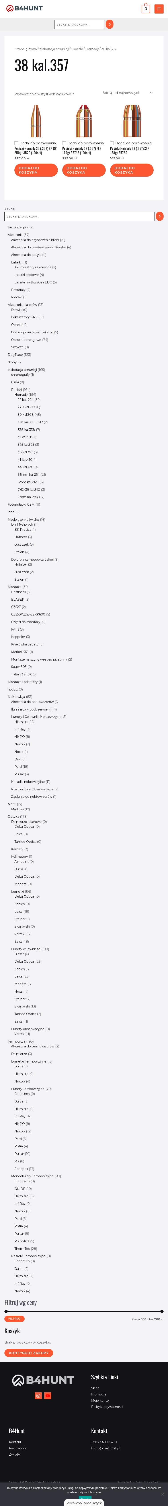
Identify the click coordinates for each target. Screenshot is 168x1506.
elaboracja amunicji (54, 49)
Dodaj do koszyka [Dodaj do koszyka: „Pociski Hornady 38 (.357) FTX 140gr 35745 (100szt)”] (77, 170)
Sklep (96, 1388)
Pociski (77, 49)
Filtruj (14, 1318)
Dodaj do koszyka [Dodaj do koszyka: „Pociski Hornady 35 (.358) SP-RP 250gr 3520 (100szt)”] (29, 170)
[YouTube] (47, 1395)
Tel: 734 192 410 (104, 1442)
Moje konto (100, 1400)
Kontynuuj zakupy (29, 1353)
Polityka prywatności (108, 1407)
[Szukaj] (109, 24)
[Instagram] (38, 1395)
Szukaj (9, 208)
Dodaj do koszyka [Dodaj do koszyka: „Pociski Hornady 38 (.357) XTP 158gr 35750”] (125, 170)
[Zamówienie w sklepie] (127, 93)
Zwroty (14, 1454)
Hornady (92, 49)
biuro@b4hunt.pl (105, 1448)
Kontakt (15, 1442)
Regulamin (18, 1448)
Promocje (99, 1394)
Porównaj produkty (84, 1503)
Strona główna (25, 49)
